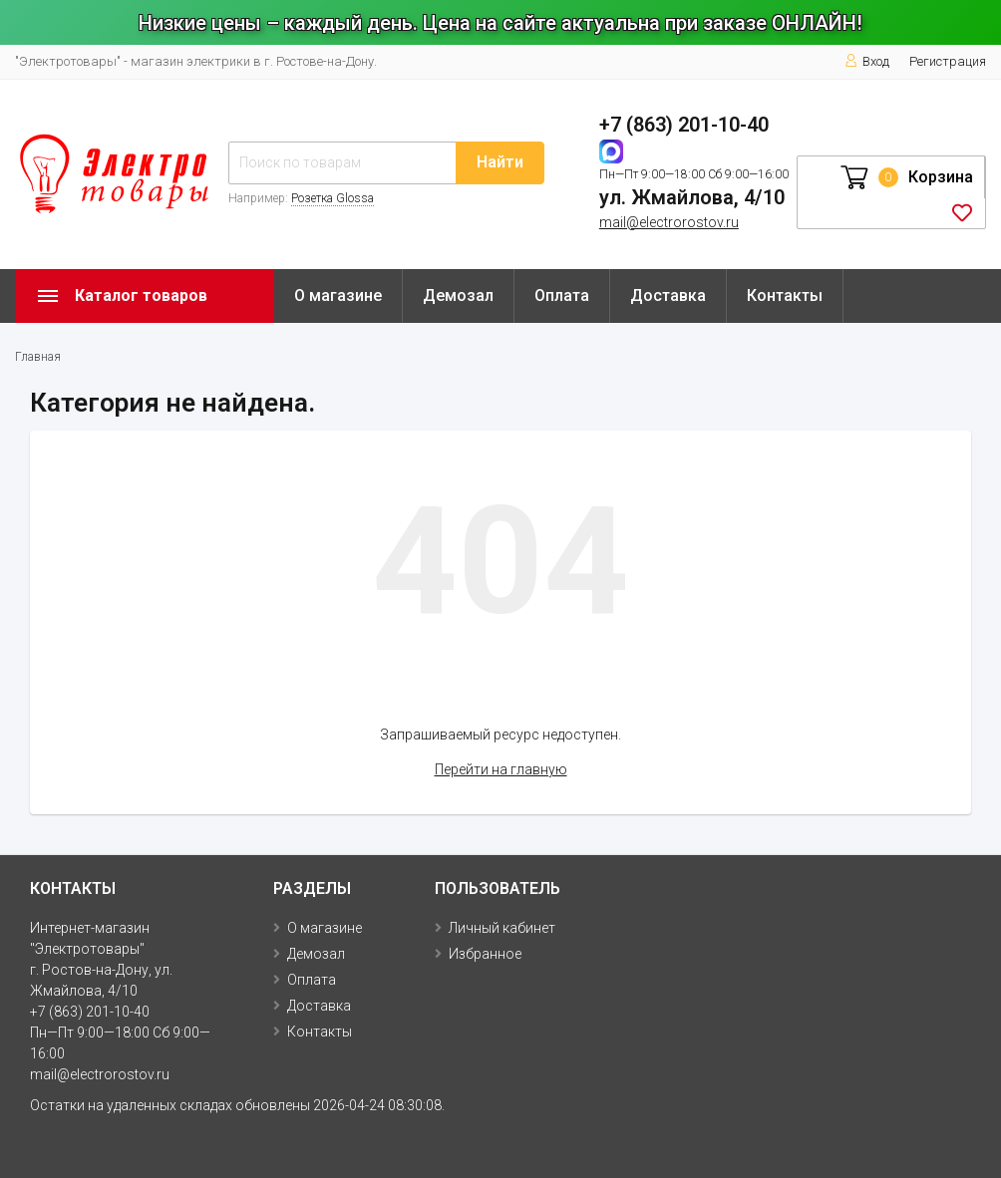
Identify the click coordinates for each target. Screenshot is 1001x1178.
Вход (866, 61)
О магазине (338, 295)
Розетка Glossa (332, 198)
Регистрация (947, 61)
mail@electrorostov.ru (669, 222)
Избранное (485, 954)
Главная (38, 357)
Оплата (561, 295)
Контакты (785, 295)
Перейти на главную (501, 769)
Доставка (668, 295)
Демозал (458, 295)
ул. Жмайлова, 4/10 (692, 197)
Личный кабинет (502, 928)
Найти (500, 161)
